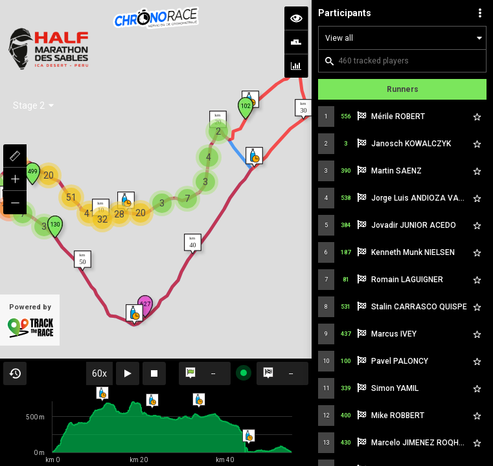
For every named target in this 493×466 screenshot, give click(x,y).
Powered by (29, 399)
